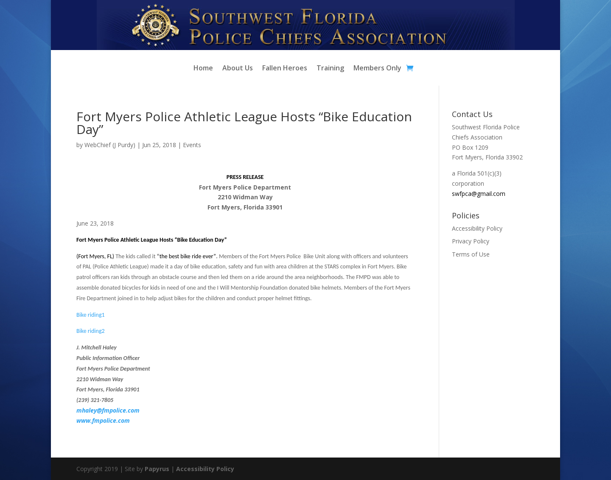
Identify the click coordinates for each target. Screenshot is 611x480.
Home (203, 69)
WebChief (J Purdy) (109, 145)
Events (192, 145)
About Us (237, 69)
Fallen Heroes (284, 69)
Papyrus (157, 469)
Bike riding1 (90, 314)
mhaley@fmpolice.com (108, 410)
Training (330, 69)
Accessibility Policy (477, 228)
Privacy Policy (470, 241)
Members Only (377, 69)
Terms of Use (471, 254)
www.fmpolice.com (103, 420)
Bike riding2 (90, 331)
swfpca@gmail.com (478, 194)
